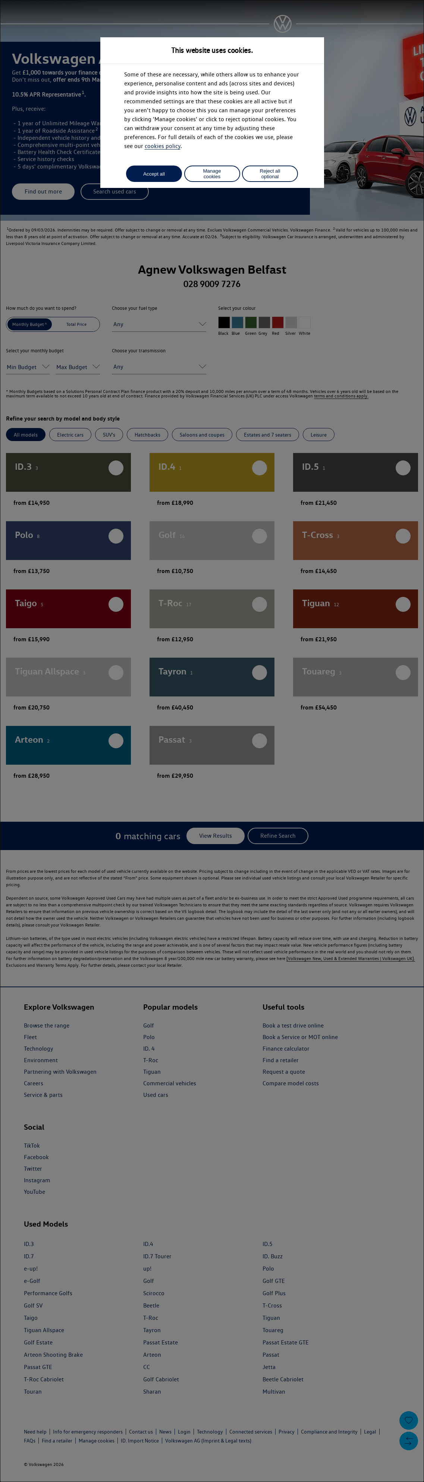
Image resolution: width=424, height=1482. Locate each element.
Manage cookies (212, 173)
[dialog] (212, 741)
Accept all (154, 174)
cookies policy (162, 146)
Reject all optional (270, 173)
